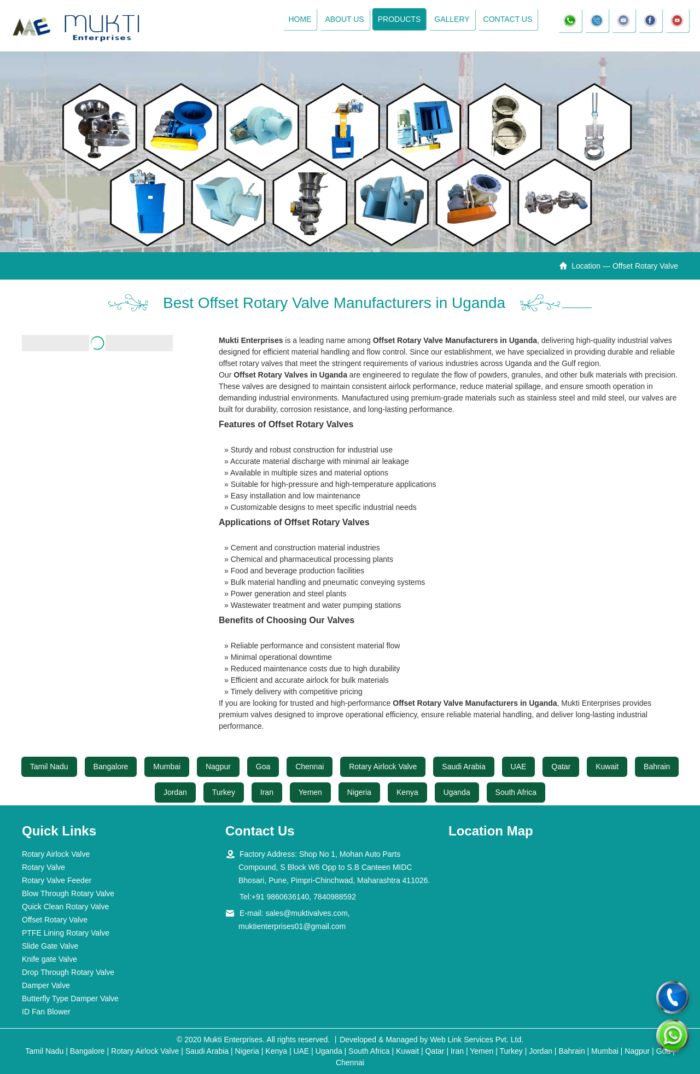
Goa (263, 766)
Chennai (309, 766)
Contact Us (508, 19)
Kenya (407, 792)
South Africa (516, 792)
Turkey (223, 792)
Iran (266, 792)
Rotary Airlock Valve (383, 766)
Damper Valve (46, 985)
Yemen (310, 792)
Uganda (457, 792)
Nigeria (359, 792)
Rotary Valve (43, 867)
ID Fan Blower (46, 1011)
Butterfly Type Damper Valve (70, 998)
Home (299, 19)
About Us (344, 19)
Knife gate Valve (49, 959)
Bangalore (111, 766)
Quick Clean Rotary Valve (65, 906)
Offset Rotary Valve (55, 919)
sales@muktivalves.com (306, 913)
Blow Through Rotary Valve (68, 893)
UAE (519, 766)
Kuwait (607, 766)
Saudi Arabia (463, 766)
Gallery (451, 19)
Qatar (560, 766)
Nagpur (218, 766)
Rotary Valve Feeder (56, 880)
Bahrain (657, 766)
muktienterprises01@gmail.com (292, 926)
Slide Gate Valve (50, 946)
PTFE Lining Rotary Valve (65, 932)
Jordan (175, 792)
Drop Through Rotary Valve (68, 972)
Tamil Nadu (49, 766)
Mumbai (166, 766)
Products (399, 19)
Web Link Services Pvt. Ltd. (476, 1039)
